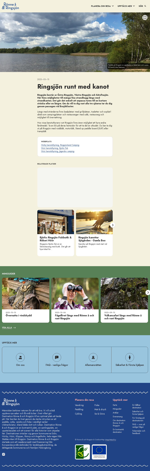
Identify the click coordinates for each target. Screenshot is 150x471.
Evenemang (117, 416)
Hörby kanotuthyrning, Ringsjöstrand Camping (60, 145)
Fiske (96, 405)
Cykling (78, 413)
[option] (75, 42)
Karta (115, 405)
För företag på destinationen (138, 419)
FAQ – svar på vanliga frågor (138, 425)
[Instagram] (3, 454)
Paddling (79, 409)
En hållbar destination (136, 406)
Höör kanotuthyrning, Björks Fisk (54, 148)
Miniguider (117, 408)
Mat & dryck (100, 409)
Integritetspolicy (110, 439)
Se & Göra (99, 413)
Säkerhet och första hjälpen (138, 413)
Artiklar (116, 412)
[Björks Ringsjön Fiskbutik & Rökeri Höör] (55, 233)
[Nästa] (112, 225)
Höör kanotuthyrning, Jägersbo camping (57, 151)
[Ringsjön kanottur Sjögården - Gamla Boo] (94, 233)
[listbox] (75, 42)
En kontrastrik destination (118, 431)
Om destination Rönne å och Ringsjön (119, 423)
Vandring (79, 405)
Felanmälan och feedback (138, 432)
